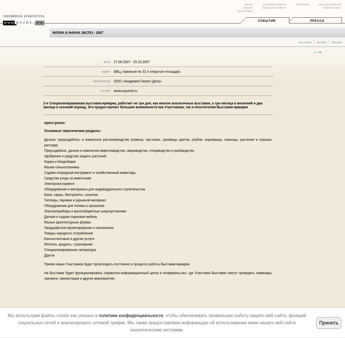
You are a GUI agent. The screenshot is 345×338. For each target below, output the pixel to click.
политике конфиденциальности (131, 315)
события (247, 7)
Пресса (317, 20)
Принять (328, 323)
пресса (248, 4)
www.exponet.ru (125, 91)
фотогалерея (244, 11)
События (267, 20)
